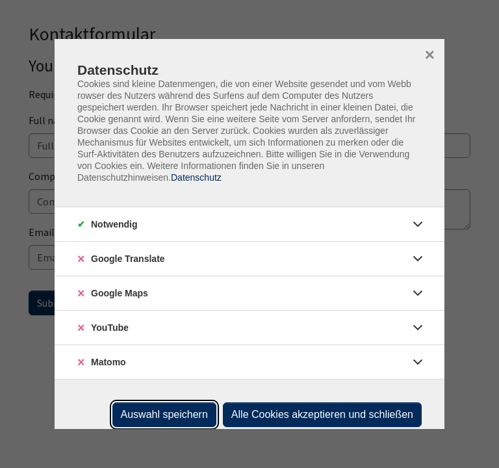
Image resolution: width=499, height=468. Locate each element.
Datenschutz (196, 177)
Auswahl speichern (164, 414)
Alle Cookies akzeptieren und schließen (322, 414)
